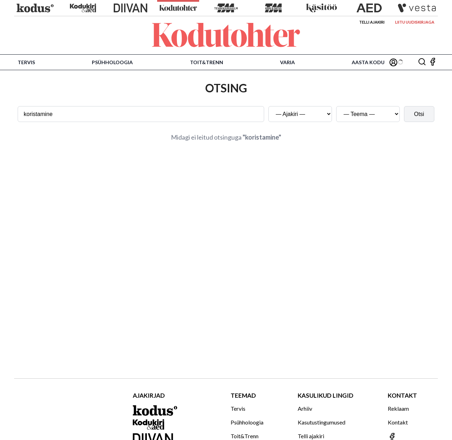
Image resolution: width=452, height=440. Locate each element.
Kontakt (398, 422)
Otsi (419, 114)
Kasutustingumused (321, 422)
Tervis (26, 62)
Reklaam (398, 408)
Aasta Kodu (368, 62)
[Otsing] (422, 62)
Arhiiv (305, 408)
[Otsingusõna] (141, 114)
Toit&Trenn (206, 62)
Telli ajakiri (372, 22)
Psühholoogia (112, 62)
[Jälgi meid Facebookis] (432, 62)
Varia (287, 62)
